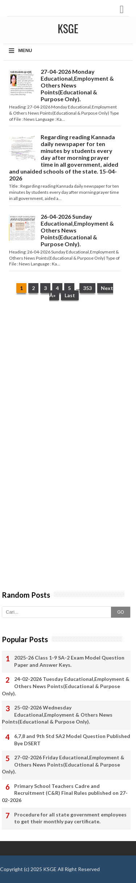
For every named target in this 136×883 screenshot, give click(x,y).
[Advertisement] (68, 380)
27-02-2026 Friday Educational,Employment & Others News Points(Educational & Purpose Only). (63, 764)
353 (87, 288)
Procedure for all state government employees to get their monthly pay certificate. (70, 818)
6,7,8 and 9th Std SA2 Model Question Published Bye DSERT (72, 739)
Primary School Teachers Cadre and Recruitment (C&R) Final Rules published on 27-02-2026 (65, 793)
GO (120, 612)
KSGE (50, 869)
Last (70, 295)
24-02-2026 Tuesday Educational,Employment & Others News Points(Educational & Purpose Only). (65, 686)
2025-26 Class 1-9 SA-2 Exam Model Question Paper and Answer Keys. (69, 661)
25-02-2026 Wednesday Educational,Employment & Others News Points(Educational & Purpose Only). (57, 714)
